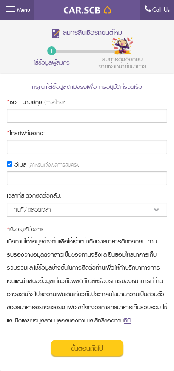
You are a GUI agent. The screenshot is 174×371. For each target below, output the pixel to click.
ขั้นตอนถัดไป (87, 348)
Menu (23, 10)
